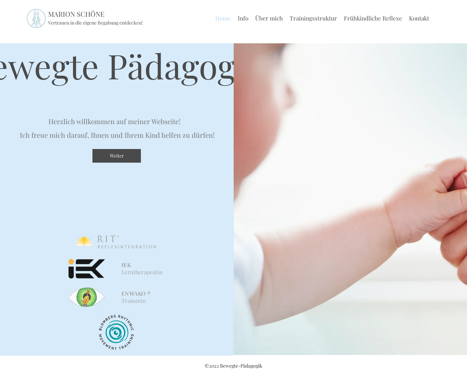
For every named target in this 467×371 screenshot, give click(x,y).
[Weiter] (116, 156)
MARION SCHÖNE (76, 13)
